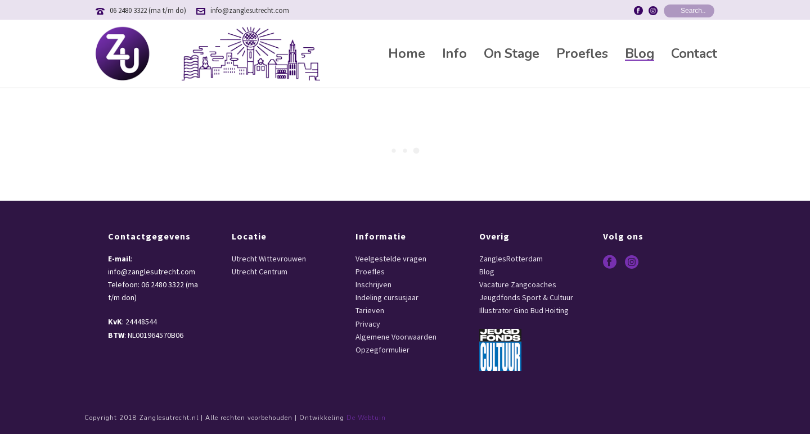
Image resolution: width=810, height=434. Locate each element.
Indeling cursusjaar (387, 297)
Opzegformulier (383, 350)
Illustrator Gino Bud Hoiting (524, 310)
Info (454, 54)
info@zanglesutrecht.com (249, 10)
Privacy (368, 324)
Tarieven (370, 310)
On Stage (511, 54)
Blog (639, 54)
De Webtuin (366, 418)
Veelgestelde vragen (391, 259)
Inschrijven (374, 284)
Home (406, 54)
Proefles (582, 54)
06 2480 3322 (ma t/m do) (148, 10)
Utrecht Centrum (259, 271)
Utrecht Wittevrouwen (269, 259)
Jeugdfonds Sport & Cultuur (526, 297)
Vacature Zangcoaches (517, 284)
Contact (694, 54)
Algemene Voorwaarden (396, 337)
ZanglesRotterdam (511, 259)
